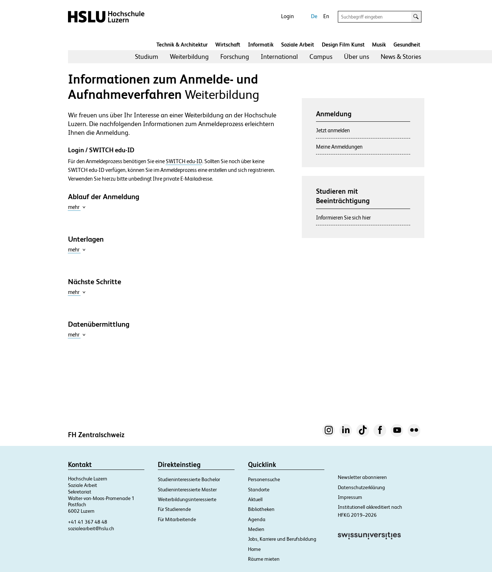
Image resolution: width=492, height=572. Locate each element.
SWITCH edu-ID (184, 161)
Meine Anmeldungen (339, 147)
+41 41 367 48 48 (87, 522)
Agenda (256, 519)
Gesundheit (406, 44)
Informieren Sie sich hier (343, 217)
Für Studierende (174, 509)
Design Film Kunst (343, 44)
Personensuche (264, 479)
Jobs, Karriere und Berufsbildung (282, 539)
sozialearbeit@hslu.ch (91, 528)
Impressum (350, 497)
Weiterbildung (189, 56)
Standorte (258, 489)
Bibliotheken (261, 509)
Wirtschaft (227, 44)
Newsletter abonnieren (362, 477)
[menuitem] (146, 56)
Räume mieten (264, 559)
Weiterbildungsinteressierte (187, 499)
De (314, 16)
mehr (77, 207)
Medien (256, 529)
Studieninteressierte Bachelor (189, 479)
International (279, 56)
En (326, 16)
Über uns (356, 56)
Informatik (260, 44)
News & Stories (401, 56)
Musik (379, 44)
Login (287, 16)
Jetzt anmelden (333, 130)
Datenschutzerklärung (361, 487)
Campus (320, 56)
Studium (146, 56)
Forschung (234, 56)
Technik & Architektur (182, 44)
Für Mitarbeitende (177, 519)
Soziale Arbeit (297, 44)
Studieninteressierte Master (187, 489)
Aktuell (255, 499)
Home (254, 549)
